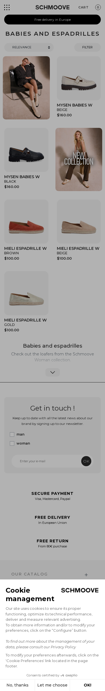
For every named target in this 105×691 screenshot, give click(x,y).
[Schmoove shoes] (52, 7)
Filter (87, 47)
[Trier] (29, 47)
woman (23, 443)
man (20, 434)
